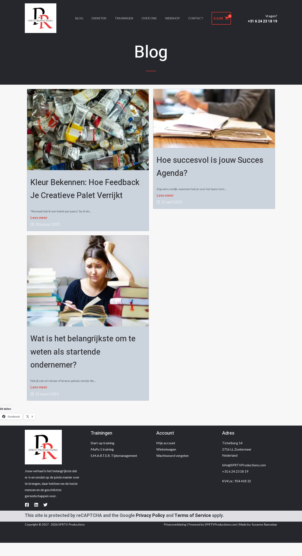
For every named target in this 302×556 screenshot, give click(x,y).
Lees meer (39, 230)
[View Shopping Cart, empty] (228, 18)
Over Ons (152, 18)
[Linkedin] (36, 518)
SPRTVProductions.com (221, 537)
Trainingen (125, 18)
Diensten (98, 18)
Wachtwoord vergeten (172, 469)
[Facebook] (27, 518)
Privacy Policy (150, 528)
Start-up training (102, 456)
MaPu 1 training (102, 462)
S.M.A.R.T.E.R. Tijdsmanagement (114, 469)
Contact (202, 18)
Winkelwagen (166, 462)
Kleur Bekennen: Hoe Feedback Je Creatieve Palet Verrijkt (81, 195)
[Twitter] (45, 518)
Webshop (177, 18)
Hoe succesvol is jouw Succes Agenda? (206, 166)
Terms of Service (193, 528)
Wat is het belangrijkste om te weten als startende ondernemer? (82, 364)
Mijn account (165, 456)
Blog (77, 18)
